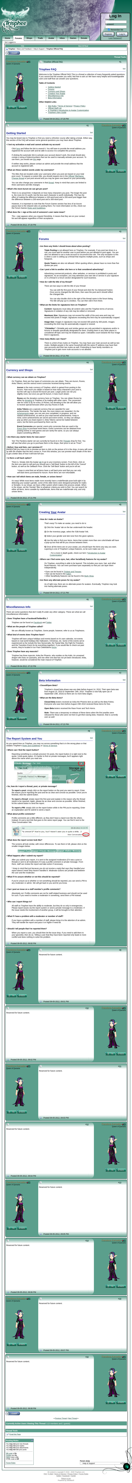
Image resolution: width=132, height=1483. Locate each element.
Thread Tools (120, 57)
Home (7, 38)
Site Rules (52, 106)
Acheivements (23, 413)
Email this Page (15, 1434)
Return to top (66, 1478)
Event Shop (22, 428)
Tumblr (73, 1476)
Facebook (38, 622)
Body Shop (89, 576)
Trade (40, 38)
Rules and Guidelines (36, 208)
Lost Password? (115, 38)
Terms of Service (65, 106)
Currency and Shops (56, 91)
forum (54, 647)
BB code (9, 1453)
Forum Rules (11, 1463)
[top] (124, 68)
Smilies (8, 1455)
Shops (29, 38)
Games (73, 38)
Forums (18, 38)
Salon (68, 574)
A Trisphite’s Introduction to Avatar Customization (68, 110)
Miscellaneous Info (56, 96)
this (34, 159)
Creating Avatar (56, 93)
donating (28, 400)
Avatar (51, 38)
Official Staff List (55, 108)
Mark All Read (83, 46)
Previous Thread (61, 1418)
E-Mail (50, 1474)
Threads (66, 441)
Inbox (62, 38)
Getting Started (54, 87)
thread (51, 183)
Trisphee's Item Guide (57, 112)
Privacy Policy (80, 106)
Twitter (49, 622)
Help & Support (39, 49)
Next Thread (72, 1418)
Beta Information (55, 98)
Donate (84, 38)
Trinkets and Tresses (72, 572)
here (18, 148)
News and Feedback (24, 49)
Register (108, 34)
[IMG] (8, 1457)
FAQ (22, 46)
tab (40, 462)
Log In (122, 34)
